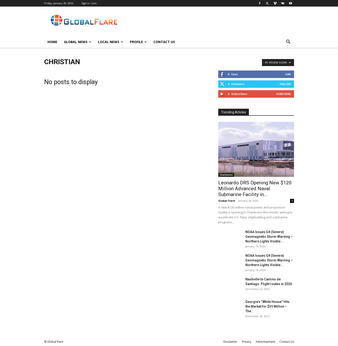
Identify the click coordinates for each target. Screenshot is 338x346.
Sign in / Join (89, 3)
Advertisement (265, 342)
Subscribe (283, 94)
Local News (110, 42)
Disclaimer (230, 342)
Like (288, 74)
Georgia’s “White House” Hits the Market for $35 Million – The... (267, 306)
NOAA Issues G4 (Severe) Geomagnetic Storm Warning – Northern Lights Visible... (269, 236)
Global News (77, 42)
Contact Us (164, 42)
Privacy (246, 342)
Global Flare (226, 200)
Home (52, 42)
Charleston (226, 174)
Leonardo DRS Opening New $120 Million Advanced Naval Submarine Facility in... (255, 188)
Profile (138, 42)
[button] (288, 42)
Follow (285, 84)
